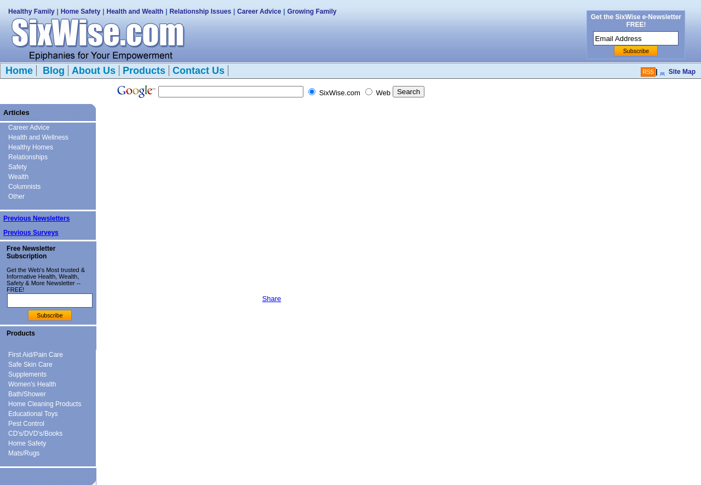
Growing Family (311, 11)
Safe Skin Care (30, 364)
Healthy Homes (30, 147)
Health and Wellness (38, 137)
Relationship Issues (200, 11)
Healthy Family (31, 11)
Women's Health (32, 384)
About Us (94, 70)
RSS (648, 72)
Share (271, 299)
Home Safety (81, 11)
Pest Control (26, 424)
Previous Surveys (31, 232)
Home (19, 70)
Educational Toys (33, 414)
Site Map (682, 72)
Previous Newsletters (36, 218)
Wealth (18, 177)
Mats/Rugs (23, 453)
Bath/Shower (27, 394)
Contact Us (199, 70)
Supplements (27, 374)
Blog (52, 70)
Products (144, 70)
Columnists (24, 186)
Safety (17, 167)
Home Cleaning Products (44, 404)
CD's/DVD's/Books (35, 433)
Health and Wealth (135, 11)
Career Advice (259, 11)
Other (16, 196)
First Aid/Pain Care (35, 355)
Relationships (28, 157)
